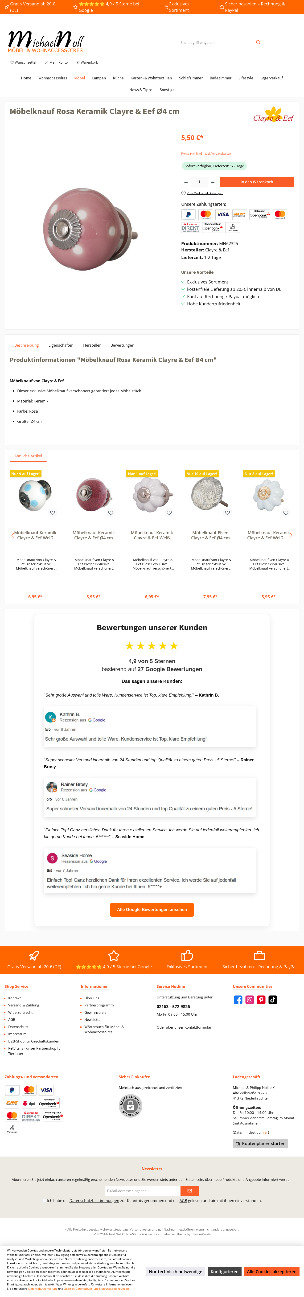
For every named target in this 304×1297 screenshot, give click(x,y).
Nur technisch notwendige (175, 1271)
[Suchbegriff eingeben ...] (199, 45)
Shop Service (16, 986)
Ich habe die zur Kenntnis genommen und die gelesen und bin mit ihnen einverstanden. (154, 1200)
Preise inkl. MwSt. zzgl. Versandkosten (206, 159)
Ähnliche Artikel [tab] (28, 461)
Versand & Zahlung (23, 1005)
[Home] (26, 83)
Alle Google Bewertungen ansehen (152, 915)
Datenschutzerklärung (43, 1289)
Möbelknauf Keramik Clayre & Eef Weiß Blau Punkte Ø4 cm (35, 540)
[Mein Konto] (56, 68)
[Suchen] (258, 45)
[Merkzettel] (23, 68)
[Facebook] (238, 999)
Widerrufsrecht (20, 1012)
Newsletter (93, 1019)
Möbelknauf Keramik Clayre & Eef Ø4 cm (94, 540)
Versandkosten (140, 1229)
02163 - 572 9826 (173, 1006)
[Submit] (189, 1191)
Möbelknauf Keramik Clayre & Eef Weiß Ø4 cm (268, 540)
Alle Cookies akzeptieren (271, 1271)
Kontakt (14, 998)
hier (265, 1132)
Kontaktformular (198, 1027)
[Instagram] (249, 999)
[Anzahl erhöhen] (213, 187)
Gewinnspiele (95, 1012)
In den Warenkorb (257, 187)
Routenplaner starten (260, 1143)
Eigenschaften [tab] (61, 350)
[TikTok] (272, 999)
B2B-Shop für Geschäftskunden (33, 1041)
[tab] (27, 350)
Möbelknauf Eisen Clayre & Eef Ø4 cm (210, 540)
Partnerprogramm (99, 1005)
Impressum (17, 1033)
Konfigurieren (224, 1271)
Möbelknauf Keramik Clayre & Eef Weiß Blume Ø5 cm (152, 540)
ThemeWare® (201, 1234)
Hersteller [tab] (92, 350)
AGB (11, 1019)
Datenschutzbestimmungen (94, 1200)
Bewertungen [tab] (122, 350)
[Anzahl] (200, 187)
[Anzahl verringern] (186, 187)
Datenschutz (18, 1026)
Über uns (91, 998)
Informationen (95, 986)
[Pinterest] (261, 999)
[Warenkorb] (86, 68)
